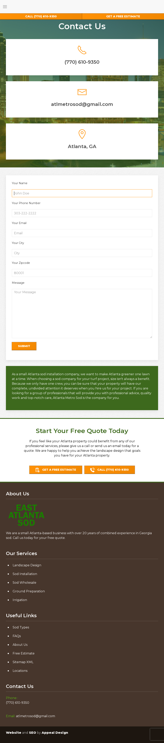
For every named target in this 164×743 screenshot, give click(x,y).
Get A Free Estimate (55, 470)
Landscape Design (27, 565)
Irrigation (20, 600)
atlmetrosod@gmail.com (35, 716)
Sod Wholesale (24, 582)
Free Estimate (24, 653)
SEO (32, 733)
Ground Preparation (29, 591)
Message (18, 283)
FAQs (17, 636)
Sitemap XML (23, 662)
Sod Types (21, 627)
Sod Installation (25, 574)
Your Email (19, 223)
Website (13, 733)
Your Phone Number (26, 203)
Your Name (19, 183)
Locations (20, 671)
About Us (20, 645)
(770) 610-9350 (41, 16)
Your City (18, 243)
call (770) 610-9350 (109, 470)
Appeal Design (55, 733)
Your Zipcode (21, 263)
